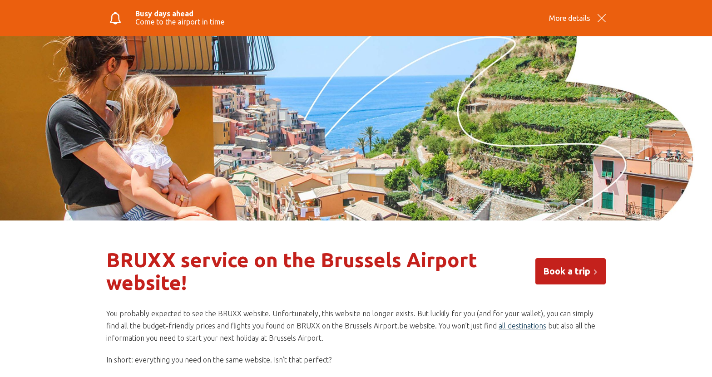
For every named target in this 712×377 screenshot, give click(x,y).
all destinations (522, 326)
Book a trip (570, 271)
